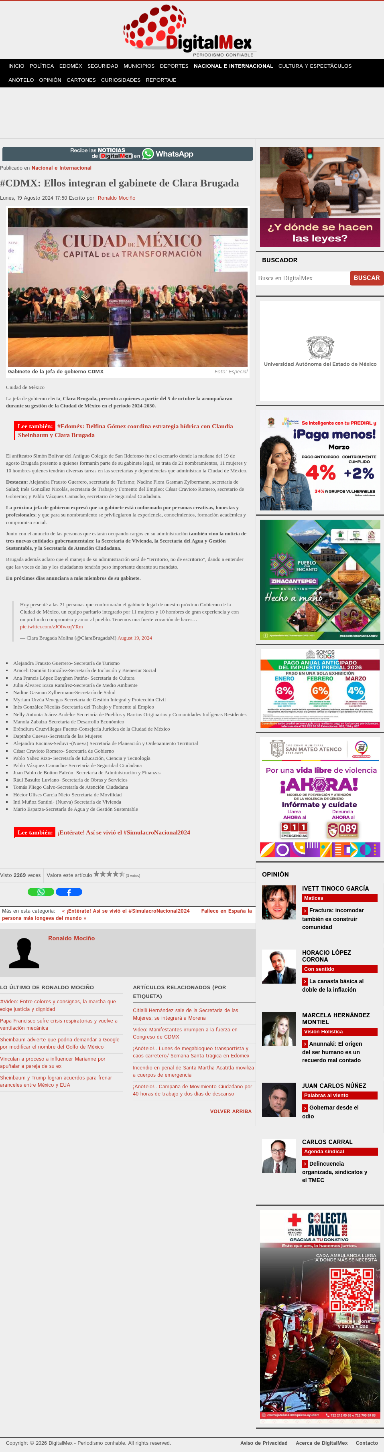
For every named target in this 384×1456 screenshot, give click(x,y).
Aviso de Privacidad (264, 1448)
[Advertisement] (192, 116)
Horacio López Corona (326, 960)
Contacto (367, 1448)
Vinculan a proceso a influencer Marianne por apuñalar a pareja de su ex (53, 1066)
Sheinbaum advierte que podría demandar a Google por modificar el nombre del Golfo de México (60, 1048)
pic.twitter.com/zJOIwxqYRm (51, 631)
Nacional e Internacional (241, 67)
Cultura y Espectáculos (322, 67)
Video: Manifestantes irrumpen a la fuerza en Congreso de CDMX (185, 1038)
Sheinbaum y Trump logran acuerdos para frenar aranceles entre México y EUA (56, 1086)
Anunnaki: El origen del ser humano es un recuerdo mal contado (332, 1056)
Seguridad (108, 67)
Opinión (52, 84)
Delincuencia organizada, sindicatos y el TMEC (335, 1175)
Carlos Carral (327, 1146)
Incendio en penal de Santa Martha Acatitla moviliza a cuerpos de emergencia (193, 1075)
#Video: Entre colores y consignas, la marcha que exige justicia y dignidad (58, 1009)
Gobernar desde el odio (330, 1116)
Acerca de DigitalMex (321, 1448)
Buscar (367, 282)
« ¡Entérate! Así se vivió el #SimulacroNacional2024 (126, 915)
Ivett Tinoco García (335, 893)
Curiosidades (125, 84)
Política (44, 67)
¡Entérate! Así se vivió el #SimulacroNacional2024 (123, 836)
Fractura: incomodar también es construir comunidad (333, 922)
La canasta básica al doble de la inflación (333, 989)
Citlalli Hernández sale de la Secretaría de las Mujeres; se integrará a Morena (185, 1018)
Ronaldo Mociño (117, 203)
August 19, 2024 (135, 642)
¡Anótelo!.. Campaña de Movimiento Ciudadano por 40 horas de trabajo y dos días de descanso (192, 1094)
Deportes (182, 67)
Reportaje (166, 84)
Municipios (146, 67)
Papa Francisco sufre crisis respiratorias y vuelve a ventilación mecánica (59, 1029)
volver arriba (231, 1116)
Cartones (85, 84)
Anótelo (22, 84)
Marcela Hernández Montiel (336, 1023)
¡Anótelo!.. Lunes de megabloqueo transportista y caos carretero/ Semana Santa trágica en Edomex (191, 1056)
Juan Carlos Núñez (334, 1090)
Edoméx (75, 67)
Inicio (17, 67)
